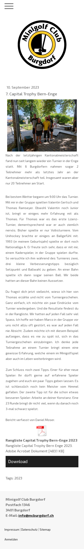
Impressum (11, 529)
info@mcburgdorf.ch (36, 515)
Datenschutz (29, 529)
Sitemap (45, 529)
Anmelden (11, 539)
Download (18, 461)
